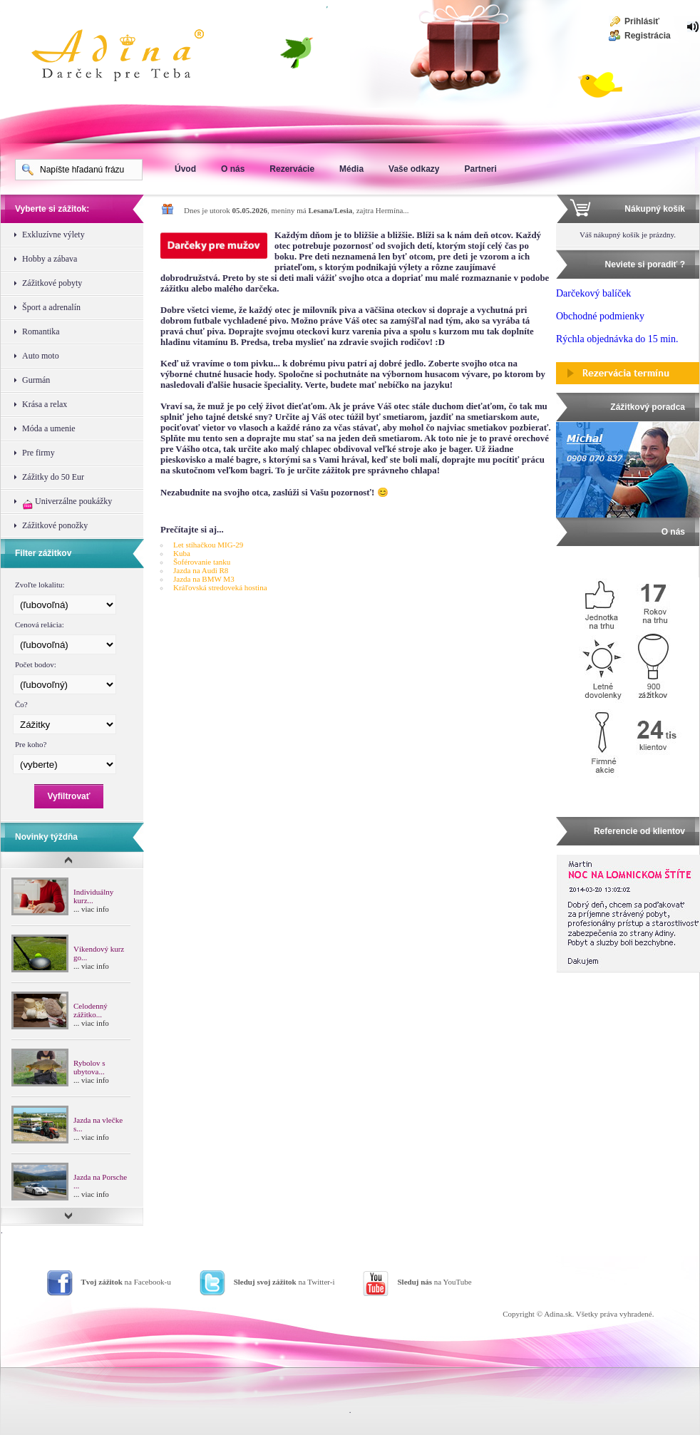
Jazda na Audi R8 (200, 570)
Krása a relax (44, 404)
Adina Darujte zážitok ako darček (129, 57)
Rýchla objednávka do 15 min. (617, 339)
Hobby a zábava (49, 259)
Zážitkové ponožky (55, 525)
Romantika (41, 331)
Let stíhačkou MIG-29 (208, 544)
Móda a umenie (49, 428)
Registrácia (647, 36)
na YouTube (434, 1281)
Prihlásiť (641, 21)
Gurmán (36, 380)
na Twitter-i (284, 1281)
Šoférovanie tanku (201, 561)
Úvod (185, 169)
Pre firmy (38, 453)
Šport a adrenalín (51, 307)
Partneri (480, 169)
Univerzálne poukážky (67, 503)
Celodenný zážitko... (90, 1010)
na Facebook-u (126, 1281)
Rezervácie (291, 169)
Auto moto (40, 356)
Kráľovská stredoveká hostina (220, 587)
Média (351, 169)
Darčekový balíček (593, 293)
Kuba (181, 553)
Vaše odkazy (413, 169)
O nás (233, 169)
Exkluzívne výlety (53, 235)
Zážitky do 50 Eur (53, 477)
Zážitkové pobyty (52, 283)
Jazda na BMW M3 (204, 579)
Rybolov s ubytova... (89, 1067)
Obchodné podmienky (600, 316)
